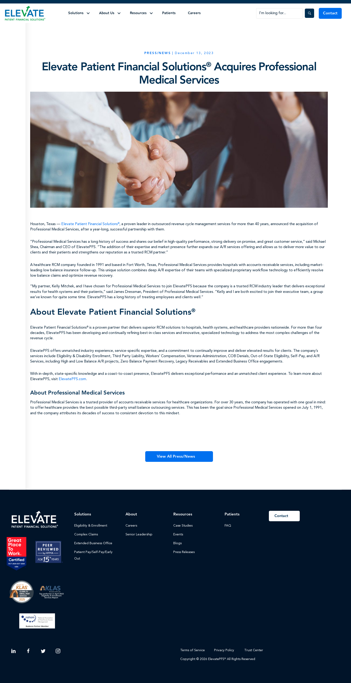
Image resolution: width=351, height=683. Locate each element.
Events (178, 534)
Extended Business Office (93, 543)
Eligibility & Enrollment (90, 525)
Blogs (177, 543)
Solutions (76, 13)
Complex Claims (86, 534)
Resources (138, 13)
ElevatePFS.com (72, 379)
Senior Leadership (139, 534)
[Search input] (279, 13)
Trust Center (254, 650)
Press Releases (184, 552)
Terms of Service (192, 650)
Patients (169, 13)
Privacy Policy (224, 650)
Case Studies (183, 525)
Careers (194, 13)
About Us (106, 13)
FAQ (228, 525)
